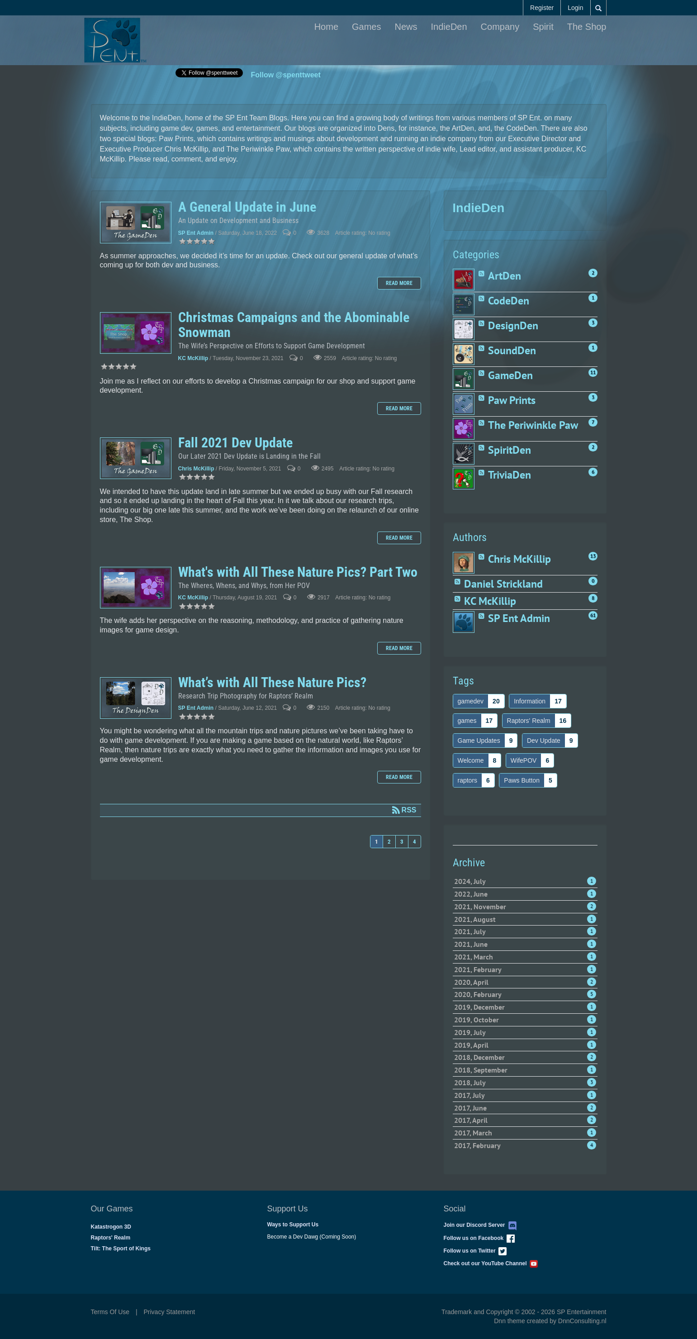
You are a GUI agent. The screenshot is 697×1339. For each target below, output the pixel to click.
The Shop (587, 27)
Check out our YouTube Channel (491, 1263)
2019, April (525, 1044)
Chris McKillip (196, 468)
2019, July (525, 1032)
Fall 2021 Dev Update (135, 458)
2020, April (525, 982)
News (406, 27)
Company (500, 27)
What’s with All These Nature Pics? (135, 698)
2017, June (525, 1107)
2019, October (525, 1019)
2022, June (525, 893)
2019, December (525, 1006)
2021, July (525, 931)
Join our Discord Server (480, 1225)
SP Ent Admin (196, 233)
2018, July (525, 1082)
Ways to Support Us (293, 1224)
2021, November (525, 906)
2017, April (525, 1120)
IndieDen (449, 27)
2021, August (525, 919)
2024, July (525, 881)
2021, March (525, 956)
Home (326, 27)
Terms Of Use (110, 1311)
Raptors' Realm (111, 1238)
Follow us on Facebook (479, 1238)
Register (542, 7)
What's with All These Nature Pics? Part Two (135, 587)
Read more (399, 283)
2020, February (525, 994)
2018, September (525, 1069)
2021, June (525, 944)
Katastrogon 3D (111, 1227)
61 (593, 615)
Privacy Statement (169, 1311)
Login (575, 7)
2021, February (525, 969)
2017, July (525, 1095)
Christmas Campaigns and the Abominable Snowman (135, 333)
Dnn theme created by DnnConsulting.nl (550, 1321)
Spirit (543, 27)
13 (593, 556)
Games (366, 27)
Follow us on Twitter (475, 1251)
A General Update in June (135, 222)
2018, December (525, 1057)
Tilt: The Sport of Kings (121, 1248)
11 (593, 372)
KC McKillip (193, 358)
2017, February (525, 1145)
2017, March (525, 1132)
